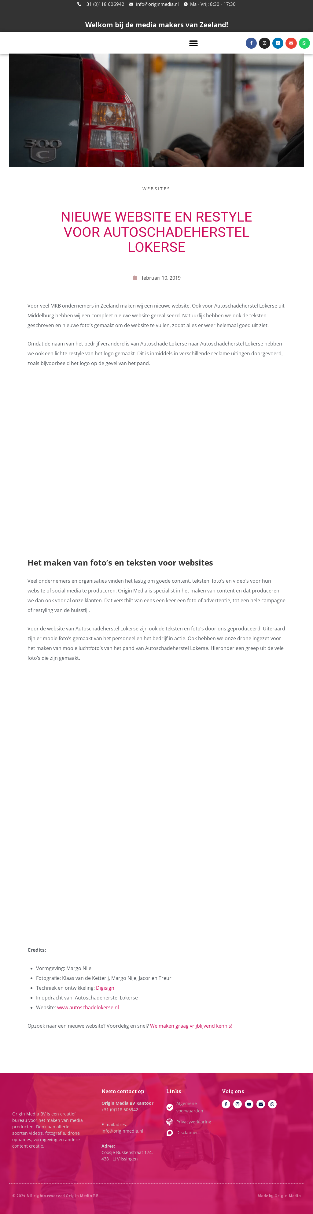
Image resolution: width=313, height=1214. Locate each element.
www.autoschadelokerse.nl (88, 1007)
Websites (156, 189)
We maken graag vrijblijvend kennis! (191, 1025)
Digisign (105, 987)
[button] (194, 43)
